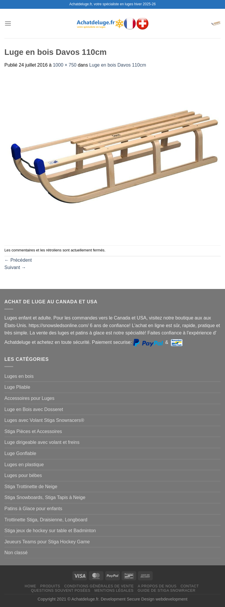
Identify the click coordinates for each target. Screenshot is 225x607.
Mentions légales (114, 591)
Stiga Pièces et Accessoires (33, 431)
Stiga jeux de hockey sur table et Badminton (50, 530)
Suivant (15, 267)
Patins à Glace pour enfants (33, 508)
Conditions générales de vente (99, 586)
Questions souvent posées (61, 591)
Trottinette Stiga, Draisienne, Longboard (45, 519)
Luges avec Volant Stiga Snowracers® (44, 420)
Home (30, 586)
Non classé (16, 552)
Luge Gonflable (20, 453)
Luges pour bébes (23, 475)
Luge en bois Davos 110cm (117, 64)
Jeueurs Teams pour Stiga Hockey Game (47, 541)
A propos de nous (157, 586)
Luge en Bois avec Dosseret (33, 409)
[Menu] (7, 23)
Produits (50, 586)
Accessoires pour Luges (29, 398)
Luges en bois (19, 376)
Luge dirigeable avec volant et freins (41, 442)
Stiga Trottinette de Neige (30, 486)
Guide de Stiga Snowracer (167, 591)
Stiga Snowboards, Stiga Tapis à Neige (44, 497)
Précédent (18, 260)
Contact (189, 586)
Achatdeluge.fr (84, 599)
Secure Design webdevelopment (157, 599)
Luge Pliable (17, 387)
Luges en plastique (24, 464)
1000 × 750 (64, 64)
